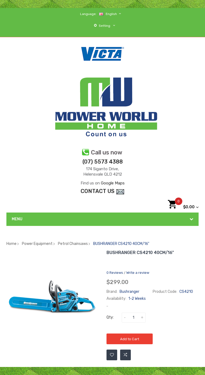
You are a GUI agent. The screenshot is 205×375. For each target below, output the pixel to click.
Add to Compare (125, 355)
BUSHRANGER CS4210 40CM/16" (121, 243)
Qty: (110, 317)
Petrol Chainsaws (73, 243)
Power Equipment (37, 243)
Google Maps (113, 183)
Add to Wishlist (112, 355)
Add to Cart (129, 339)
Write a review (137, 273)
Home (11, 243)
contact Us (103, 191)
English (111, 14)
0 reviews (115, 273)
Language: (88, 14)
